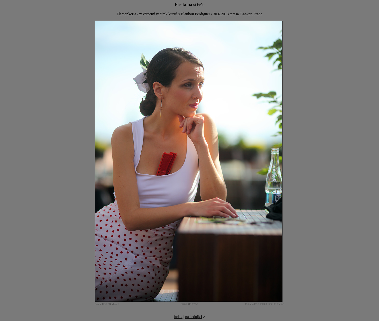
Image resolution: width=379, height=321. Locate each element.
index (178, 317)
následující (193, 317)
